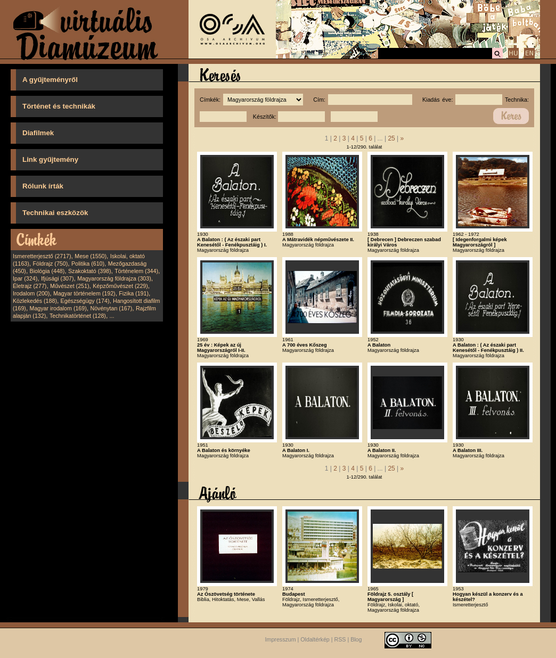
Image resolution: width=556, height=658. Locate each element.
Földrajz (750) (50, 263)
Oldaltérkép (315, 639)
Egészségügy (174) (85, 301)
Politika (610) (87, 263)
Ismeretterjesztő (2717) (42, 256)
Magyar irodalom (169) (58, 308)
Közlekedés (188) (35, 301)
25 (391, 138)
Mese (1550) (91, 256)
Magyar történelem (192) (84, 293)
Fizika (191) (134, 293)
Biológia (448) (47, 271)
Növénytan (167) (111, 308)
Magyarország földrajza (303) (114, 278)
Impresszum (280, 639)
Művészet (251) (69, 286)
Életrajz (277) (29, 286)
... (112, 315)
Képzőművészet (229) (120, 286)
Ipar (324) (25, 278)
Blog (356, 639)
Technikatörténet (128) (78, 315)
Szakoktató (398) (89, 271)
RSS (340, 639)
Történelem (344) (136, 271)
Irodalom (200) (31, 293)
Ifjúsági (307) (57, 278)
